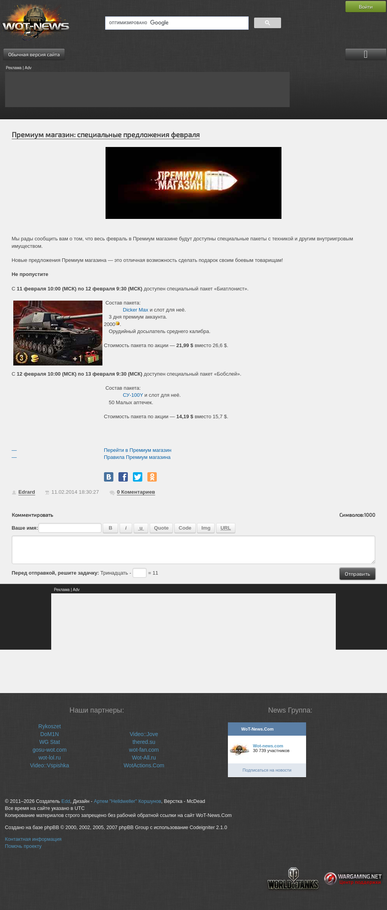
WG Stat (49, 742)
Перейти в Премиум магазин (138, 450)
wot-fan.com (144, 750)
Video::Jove (144, 734)
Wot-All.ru (144, 757)
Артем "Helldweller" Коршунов (127, 801)
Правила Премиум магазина (137, 457)
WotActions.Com (144, 765)
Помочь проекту (23, 846)
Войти (366, 7)
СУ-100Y (133, 395)
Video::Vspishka (49, 765)
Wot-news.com (268, 745)
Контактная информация (33, 839)
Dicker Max (135, 310)
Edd (65, 801)
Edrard (26, 492)
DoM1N (49, 734)
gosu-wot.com (49, 750)
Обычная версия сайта (34, 54)
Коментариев (136, 492)
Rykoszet (49, 726)
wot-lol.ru (49, 757)
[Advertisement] (147, 89)
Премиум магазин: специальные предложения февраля (106, 134)
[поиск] (176, 23)
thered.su (144, 742)
